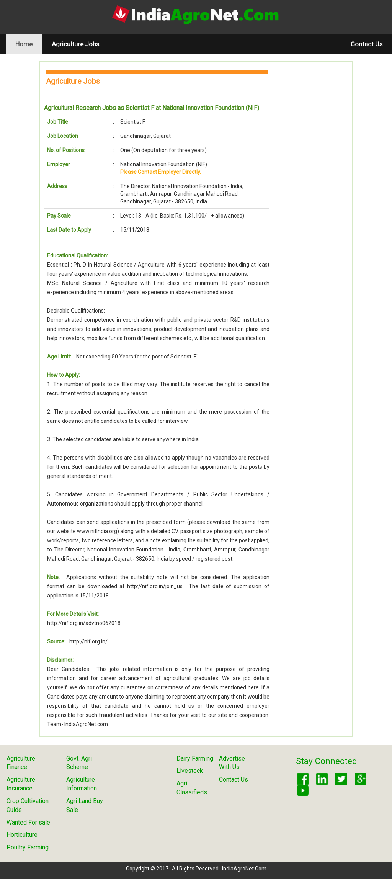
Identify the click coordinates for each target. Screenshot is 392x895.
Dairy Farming (194, 758)
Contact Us (366, 44)
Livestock (189, 770)
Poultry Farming (28, 847)
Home (28, 44)
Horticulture (22, 834)
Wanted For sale (28, 822)
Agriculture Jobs (75, 44)
